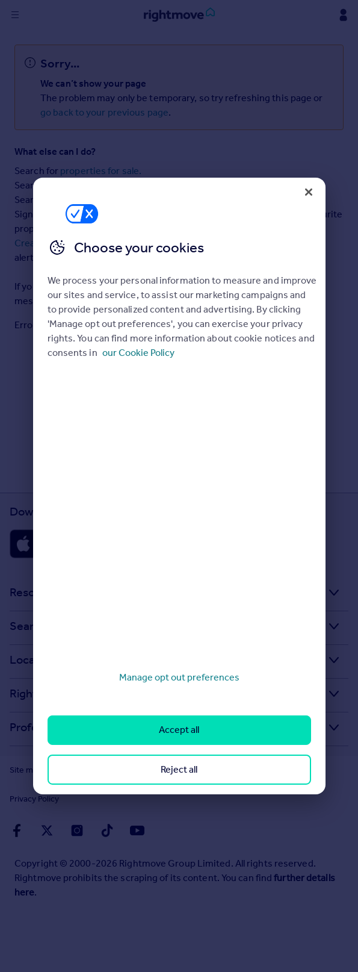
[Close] (308, 192)
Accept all (179, 729)
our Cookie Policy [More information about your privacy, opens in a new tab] (138, 352)
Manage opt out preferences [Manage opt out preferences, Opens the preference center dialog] (179, 677)
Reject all (179, 769)
